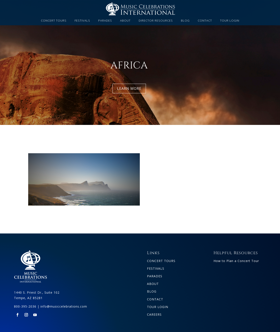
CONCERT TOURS (53, 20)
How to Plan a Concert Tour (236, 259)
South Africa (84, 195)
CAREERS (154, 313)
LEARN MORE (129, 88)
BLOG (185, 20)
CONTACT (205, 20)
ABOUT (125, 20)
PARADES (105, 20)
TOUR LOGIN (229, 20)
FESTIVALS (82, 20)
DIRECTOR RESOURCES (156, 20)
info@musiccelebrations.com (63, 305)
